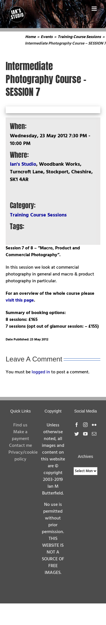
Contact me (20, 445)
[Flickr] (94, 424)
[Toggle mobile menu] (95, 9)
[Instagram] (85, 424)
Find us (20, 425)
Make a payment (20, 435)
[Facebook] (76, 424)
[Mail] (94, 434)
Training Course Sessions (38, 215)
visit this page (20, 300)
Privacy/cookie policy (23, 456)
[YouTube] (85, 434)
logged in (41, 372)
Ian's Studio (23, 164)
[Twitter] (76, 434)
